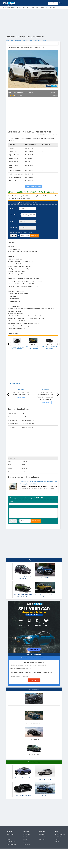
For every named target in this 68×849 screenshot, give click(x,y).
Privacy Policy (61, 842)
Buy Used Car (14, 7)
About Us (57, 837)
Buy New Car (44, 7)
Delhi (24, 844)
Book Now (34, 236)
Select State (53, 3)
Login (62, 3)
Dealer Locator (42, 839)
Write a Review (54, 95)
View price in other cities (33, 186)
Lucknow (28, 844)
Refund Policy (61, 834)
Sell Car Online (6, 7)
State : (12, 221)
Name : (12, 208)
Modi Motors (21, 389)
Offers (15, 43)
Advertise (57, 839)
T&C (56, 842)
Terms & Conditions (27, 232)
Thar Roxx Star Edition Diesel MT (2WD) (17, 348)
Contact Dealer (21, 398)
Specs (21, 43)
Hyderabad (25, 842)
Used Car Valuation (11, 844)
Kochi (29, 837)
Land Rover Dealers (14, 384)
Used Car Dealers (35, 7)
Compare (53, 92)
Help (56, 834)
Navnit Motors (45, 389)
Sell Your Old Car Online (34, 654)
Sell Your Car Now (34, 680)
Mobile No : (13, 215)
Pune (29, 834)
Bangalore (25, 839)
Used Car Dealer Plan (24, 7)
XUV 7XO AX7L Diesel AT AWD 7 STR (49, 347)
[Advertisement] (34, 22)
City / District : (14, 228)
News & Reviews (29, 43)
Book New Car (42, 834)
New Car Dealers (53, 7)
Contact (62, 837)
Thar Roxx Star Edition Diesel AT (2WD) (33, 348)
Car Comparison (42, 837)
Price (10, 43)
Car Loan (9, 839)
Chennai (25, 837)
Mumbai (25, 834)
